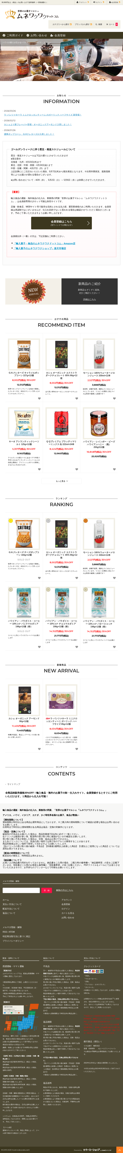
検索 (98, 24)
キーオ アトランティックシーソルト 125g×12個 (24, 443)
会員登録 (115, 2)
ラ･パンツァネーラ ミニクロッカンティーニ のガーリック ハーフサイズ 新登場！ (43, 115)
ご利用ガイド (13, 35)
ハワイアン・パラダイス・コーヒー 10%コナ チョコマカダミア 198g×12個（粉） (61, 624)
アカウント (82, 2)
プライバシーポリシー (13, 941)
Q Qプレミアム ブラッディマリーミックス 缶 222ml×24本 (61, 443)
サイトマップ (13, 784)
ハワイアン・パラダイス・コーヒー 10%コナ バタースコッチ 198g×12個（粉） (99, 624)
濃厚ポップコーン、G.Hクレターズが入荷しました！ (29, 134)
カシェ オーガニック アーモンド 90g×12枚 (23, 719)
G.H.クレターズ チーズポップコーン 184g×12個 (24, 553)
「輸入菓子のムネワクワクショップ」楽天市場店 (40, 248)
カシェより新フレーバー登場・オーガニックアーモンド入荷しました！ (38, 124)
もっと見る (62, 481)
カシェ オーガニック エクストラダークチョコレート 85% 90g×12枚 (61, 375)
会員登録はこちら (61, 223)
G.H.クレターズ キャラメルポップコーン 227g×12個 (24, 374)
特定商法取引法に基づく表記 (16, 936)
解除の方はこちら (64, 890)
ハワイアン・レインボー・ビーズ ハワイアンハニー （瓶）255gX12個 (99, 444)
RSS (5, 932)
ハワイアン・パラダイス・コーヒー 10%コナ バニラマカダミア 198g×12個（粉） (24, 624)
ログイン (99, 2)
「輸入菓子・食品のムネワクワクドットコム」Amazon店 (44, 243)
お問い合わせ (37, 35)
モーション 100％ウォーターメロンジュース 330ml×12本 (99, 374)
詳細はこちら (89, 299)
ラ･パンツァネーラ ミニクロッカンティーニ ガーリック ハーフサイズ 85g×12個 (61, 721)
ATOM (12, 932)
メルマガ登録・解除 (12, 927)
